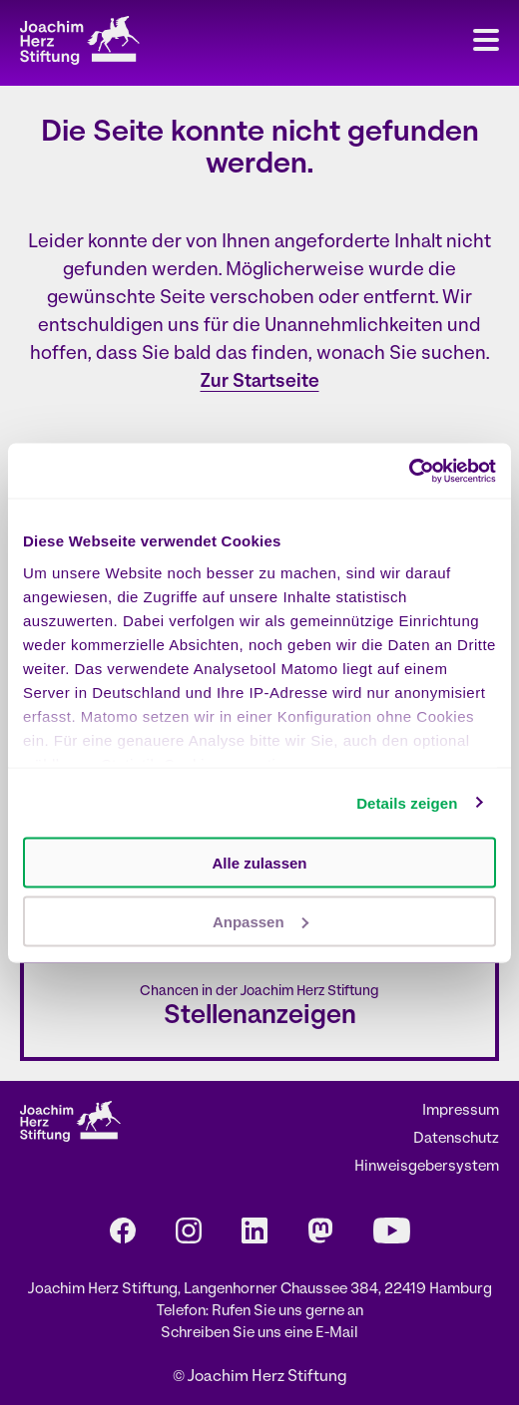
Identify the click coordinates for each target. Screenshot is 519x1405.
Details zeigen (406, 802)
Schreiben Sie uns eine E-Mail (259, 1333)
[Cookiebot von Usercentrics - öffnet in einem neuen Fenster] (408, 471)
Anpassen (260, 920)
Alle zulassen (259, 863)
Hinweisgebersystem (426, 1167)
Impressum (460, 1111)
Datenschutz (456, 1139)
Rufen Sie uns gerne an (287, 1311)
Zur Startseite (260, 382)
